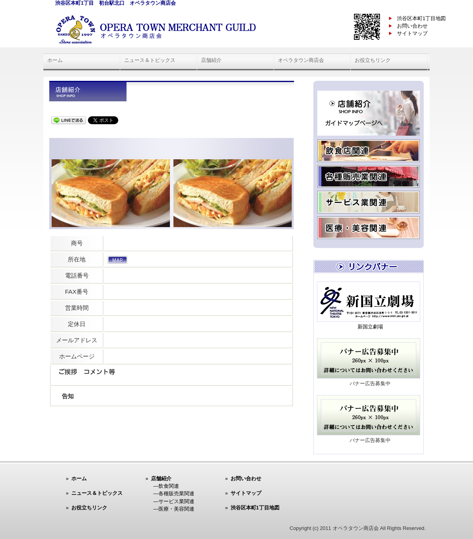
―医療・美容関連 (173, 509)
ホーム (55, 60)
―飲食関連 (166, 486)
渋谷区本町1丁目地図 (421, 18)
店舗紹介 (211, 60)
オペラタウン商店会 (301, 60)
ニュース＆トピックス (149, 60)
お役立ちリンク (373, 60)
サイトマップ (412, 33)
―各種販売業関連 (173, 493)
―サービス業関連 (173, 501)
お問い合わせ (412, 26)
